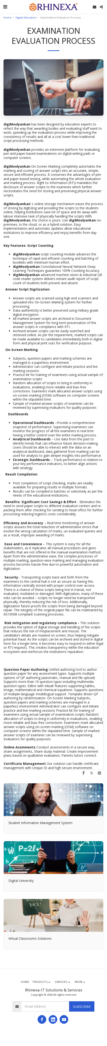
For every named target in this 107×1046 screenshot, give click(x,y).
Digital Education (25, 17)
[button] (5, 6)
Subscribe (82, 1006)
